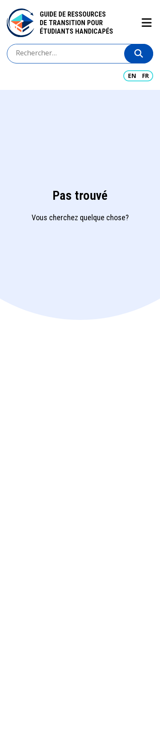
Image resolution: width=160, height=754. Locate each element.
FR (145, 76)
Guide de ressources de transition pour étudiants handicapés (76, 22)
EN (132, 76)
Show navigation (146, 23)
